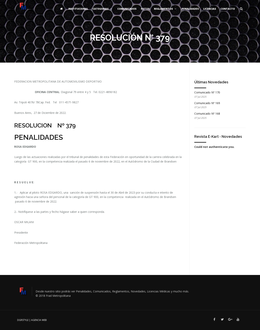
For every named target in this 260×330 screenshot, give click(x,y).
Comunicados (127, 8)
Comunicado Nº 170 (207, 92)
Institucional (78, 8)
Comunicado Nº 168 (207, 113)
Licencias (209, 8)
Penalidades (190, 8)
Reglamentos (165, 8)
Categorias (103, 8)
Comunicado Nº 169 (207, 103)
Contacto (227, 8)
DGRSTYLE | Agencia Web (32, 320)
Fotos (145, 8)
